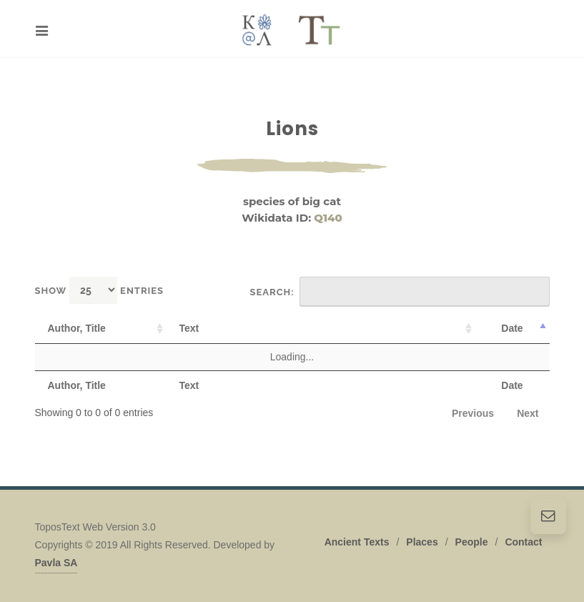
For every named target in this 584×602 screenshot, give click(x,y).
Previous (473, 413)
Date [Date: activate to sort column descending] (512, 328)
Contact (523, 542)
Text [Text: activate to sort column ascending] (189, 328)
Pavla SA (56, 562)
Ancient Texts (357, 542)
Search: (400, 292)
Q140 (328, 217)
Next (527, 413)
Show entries (99, 290)
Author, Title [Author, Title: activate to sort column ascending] (77, 328)
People (471, 542)
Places (421, 542)
